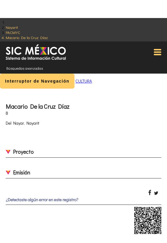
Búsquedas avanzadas (24, 68)
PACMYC (13, 32)
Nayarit (12, 27)
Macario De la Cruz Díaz (27, 37)
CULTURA (83, 81)
